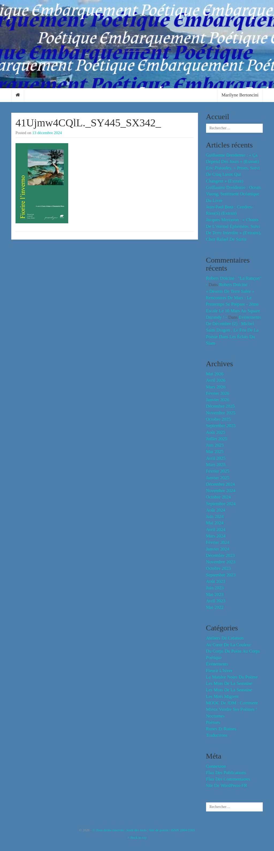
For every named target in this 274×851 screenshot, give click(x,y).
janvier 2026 (217, 399)
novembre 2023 (220, 561)
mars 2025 (216, 464)
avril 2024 (216, 529)
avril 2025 (216, 458)
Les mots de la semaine (229, 689)
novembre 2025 (220, 412)
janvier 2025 (217, 477)
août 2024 (215, 510)
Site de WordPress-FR (226, 785)
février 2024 (217, 542)
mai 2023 (215, 594)
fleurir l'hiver (219, 670)
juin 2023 (215, 587)
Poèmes (213, 722)
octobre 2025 (218, 419)
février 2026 (217, 393)
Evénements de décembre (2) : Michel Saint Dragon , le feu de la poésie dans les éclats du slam (233, 330)
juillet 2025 (216, 438)
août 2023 (215, 581)
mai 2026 (215, 373)
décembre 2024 (220, 484)
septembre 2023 (221, 574)
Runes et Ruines (221, 728)
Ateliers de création (225, 638)
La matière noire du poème (232, 677)
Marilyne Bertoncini (240, 94)
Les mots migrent (222, 696)
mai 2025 (215, 451)
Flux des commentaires (228, 779)
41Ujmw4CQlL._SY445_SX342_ (88, 123)
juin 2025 (215, 445)
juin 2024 (215, 516)
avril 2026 (216, 380)
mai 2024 (215, 522)
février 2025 (217, 471)
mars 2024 (216, 535)
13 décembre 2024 (47, 133)
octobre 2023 (218, 568)
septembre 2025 (221, 425)
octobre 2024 (218, 496)
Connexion (216, 766)
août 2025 (215, 432)
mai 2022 (215, 607)
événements (217, 663)
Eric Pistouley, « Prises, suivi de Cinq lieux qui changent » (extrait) (233, 174)
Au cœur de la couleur (228, 644)
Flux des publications (226, 772)
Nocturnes (215, 716)
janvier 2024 (217, 549)
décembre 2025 (220, 406)
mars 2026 (216, 386)
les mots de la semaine (229, 683)
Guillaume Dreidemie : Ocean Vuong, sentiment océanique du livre (233, 194)
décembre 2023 (220, 555)
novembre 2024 (220, 490)
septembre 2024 (221, 503)
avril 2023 (216, 600)
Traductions (217, 735)
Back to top (136, 838)
